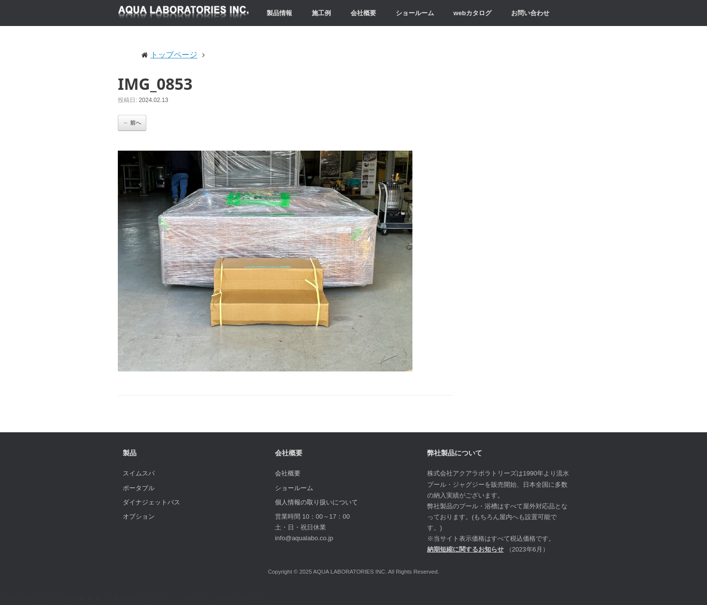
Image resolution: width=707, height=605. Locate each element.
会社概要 (363, 13)
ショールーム (415, 13)
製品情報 (279, 13)
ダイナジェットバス (151, 502)
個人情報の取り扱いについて (316, 502)
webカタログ (472, 13)
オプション (139, 516)
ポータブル (139, 488)
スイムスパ (139, 473)
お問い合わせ (530, 13)
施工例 (321, 13)
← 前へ (132, 123)
